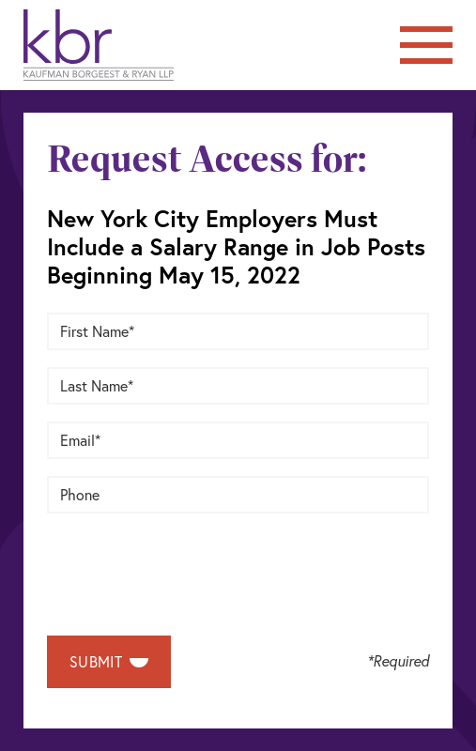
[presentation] (189, 567)
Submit (108, 661)
